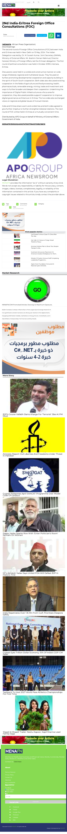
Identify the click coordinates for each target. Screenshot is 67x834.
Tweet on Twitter (42, 38)
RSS (12, 822)
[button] (33, 2)
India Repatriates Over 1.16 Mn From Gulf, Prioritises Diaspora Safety (33, 616)
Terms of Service (10, 774)
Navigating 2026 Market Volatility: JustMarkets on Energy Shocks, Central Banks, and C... (26, 319)
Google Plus (15, 814)
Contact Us (8, 779)
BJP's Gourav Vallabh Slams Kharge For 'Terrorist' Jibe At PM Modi (33, 418)
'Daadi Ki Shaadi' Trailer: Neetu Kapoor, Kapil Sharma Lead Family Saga (31, 735)
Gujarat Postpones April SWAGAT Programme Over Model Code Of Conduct (31, 497)
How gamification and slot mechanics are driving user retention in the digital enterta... (26, 316)
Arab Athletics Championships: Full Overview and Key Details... (19, 322)
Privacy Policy (9, 777)
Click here (17, 764)
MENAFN (7, 48)
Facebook (14, 809)
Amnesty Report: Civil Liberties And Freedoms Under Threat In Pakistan (32, 458)
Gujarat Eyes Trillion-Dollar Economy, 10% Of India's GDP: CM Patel (33, 656)
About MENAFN (10, 785)
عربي (28, 2)
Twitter (13, 812)
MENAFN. (14, 828)
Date (5, 38)
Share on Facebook (30, 38)
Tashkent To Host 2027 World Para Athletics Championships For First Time (32, 695)
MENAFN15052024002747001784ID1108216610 (23, 127)
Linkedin (14, 820)
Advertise (8, 782)
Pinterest (14, 817)
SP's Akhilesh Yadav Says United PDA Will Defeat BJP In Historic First (30, 577)
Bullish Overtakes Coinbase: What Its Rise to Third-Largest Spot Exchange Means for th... (27, 313)
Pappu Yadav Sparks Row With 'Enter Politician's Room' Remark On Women (30, 537)
